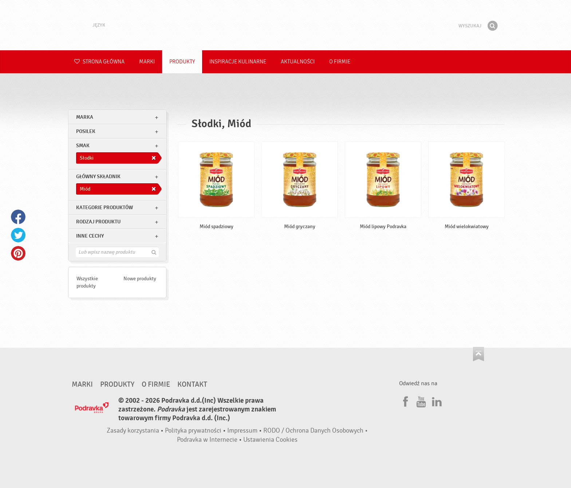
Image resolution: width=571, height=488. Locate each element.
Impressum (242, 430)
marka (84, 117)
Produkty (182, 62)
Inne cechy (90, 236)
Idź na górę (478, 354)
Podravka (285, 25)
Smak (83, 146)
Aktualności (298, 62)
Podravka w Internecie (207, 440)
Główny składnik (98, 176)
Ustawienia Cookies (270, 440)
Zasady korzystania (133, 430)
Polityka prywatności (193, 430)
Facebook (18, 217)
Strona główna (99, 62)
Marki (147, 62)
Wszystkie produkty (87, 282)
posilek (85, 131)
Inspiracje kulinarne (237, 62)
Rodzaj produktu (98, 222)
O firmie (339, 62)
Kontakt (192, 384)
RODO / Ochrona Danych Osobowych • (315, 430)
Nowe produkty (139, 279)
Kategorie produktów (104, 207)
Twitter (18, 235)
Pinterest (18, 253)
